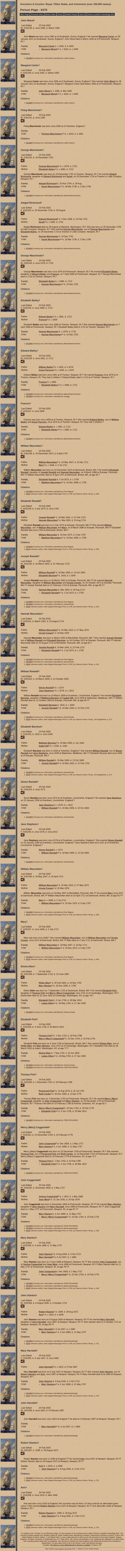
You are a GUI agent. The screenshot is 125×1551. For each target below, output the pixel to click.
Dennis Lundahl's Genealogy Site (100, 14)
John (109, 81)
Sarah (69, 176)
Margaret (106, 36)
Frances (55, 274)
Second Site (68, 1549)
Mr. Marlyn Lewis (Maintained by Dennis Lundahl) (70, 1545)
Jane (46, 691)
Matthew (51, 482)
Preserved (46, 1091)
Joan (44, 1199)
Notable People (71, 14)
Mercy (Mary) (62, 993)
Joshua (48, 1196)
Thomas (51, 134)
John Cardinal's (59, 1549)
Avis (41, 1315)
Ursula (74, 583)
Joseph (48, 472)
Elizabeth (47, 169)
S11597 (29, 58)
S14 (28, 494)
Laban (47, 1003)
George (48, 166)
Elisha (106, 1043)
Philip (44, 983)
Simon (46, 688)
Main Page (25, 14)
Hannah (70, 472)
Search (82, 14)
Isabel (68, 698)
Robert (46, 1312)
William (46, 367)
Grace (46, 370)
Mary (41, 465)
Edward (53, 176)
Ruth (45, 1094)
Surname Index (37, 14)
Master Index (50, 14)
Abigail (48, 183)
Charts (60, 14)
